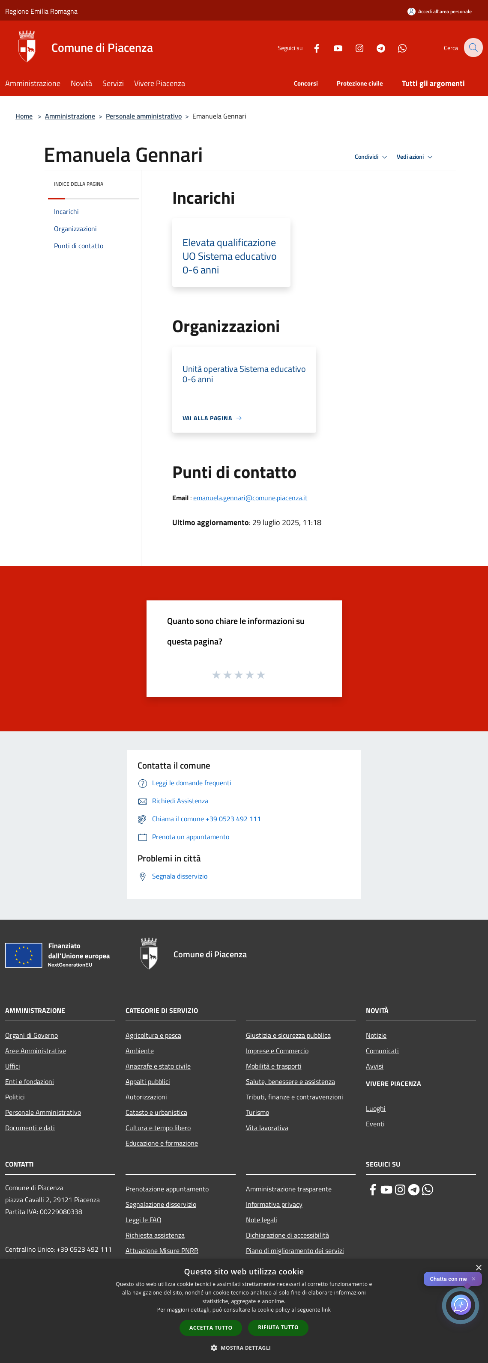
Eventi (375, 1124)
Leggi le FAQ (144, 1220)
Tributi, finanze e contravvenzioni (294, 1097)
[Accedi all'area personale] (439, 11)
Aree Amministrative (35, 1050)
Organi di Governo (31, 1035)
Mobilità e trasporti (274, 1066)
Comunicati (382, 1050)
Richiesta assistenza (155, 1235)
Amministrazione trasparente (289, 1189)
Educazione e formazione (162, 1143)
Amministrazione (70, 116)
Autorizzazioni (146, 1097)
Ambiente (140, 1050)
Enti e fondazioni (29, 1081)
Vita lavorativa (267, 1127)
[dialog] (244, 1311)
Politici (15, 1097)
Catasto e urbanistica (156, 1112)
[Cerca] (472, 47)
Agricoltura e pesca (153, 1035)
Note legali (261, 1220)
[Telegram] (374, 47)
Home (24, 116)
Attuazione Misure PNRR (162, 1250)
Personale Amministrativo (43, 1112)
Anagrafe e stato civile (158, 1066)
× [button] (478, 1268)
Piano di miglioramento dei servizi (295, 1250)
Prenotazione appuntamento (167, 1189)
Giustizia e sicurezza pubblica (288, 1035)
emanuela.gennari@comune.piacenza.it (250, 498)
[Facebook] (310, 47)
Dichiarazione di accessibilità (287, 1235)
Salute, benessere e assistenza (290, 1081)
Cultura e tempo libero (158, 1127)
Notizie (376, 1035)
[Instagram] (353, 47)
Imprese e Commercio (277, 1050)
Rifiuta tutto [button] (278, 1327)
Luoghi (376, 1108)
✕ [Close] (473, 1279)
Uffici (12, 1066)
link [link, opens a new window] (326, 1309)
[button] (244, 1347)
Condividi (372, 157)
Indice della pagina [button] (78, 184)
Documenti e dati (30, 1127)
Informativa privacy (274, 1204)
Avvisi (374, 1066)
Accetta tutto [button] (210, 1327)
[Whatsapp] (396, 47)
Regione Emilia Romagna (41, 11)
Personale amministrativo (144, 116)
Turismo (257, 1112)
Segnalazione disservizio (161, 1204)
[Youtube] (332, 47)
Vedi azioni (416, 157)
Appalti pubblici (148, 1081)
